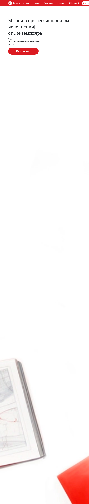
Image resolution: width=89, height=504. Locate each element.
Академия (48, 3)
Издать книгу (23, 51)
